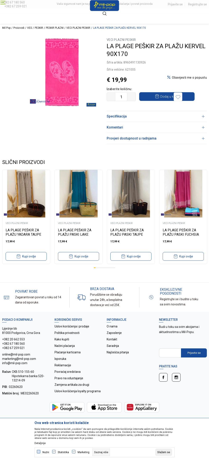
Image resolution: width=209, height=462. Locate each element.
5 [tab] (102, 276)
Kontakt (112, 348)
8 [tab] (107, 276)
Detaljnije (40, 443)
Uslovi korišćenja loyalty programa (78, 400)
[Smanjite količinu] (111, 96)
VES (29, 27)
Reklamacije (63, 374)
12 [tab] (114, 276)
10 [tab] (111, 276)
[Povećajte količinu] (131, 96)
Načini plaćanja (65, 354)
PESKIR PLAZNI (55, 27)
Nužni (45, 452)
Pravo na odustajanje (69, 387)
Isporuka (60, 367)
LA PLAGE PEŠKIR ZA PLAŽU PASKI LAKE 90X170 (74, 243)
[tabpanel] (26, 225)
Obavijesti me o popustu (189, 77)
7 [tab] (105, 276)
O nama (112, 335)
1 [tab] (94, 276)
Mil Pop (6, 27)
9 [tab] (109, 276)
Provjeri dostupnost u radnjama (156, 147)
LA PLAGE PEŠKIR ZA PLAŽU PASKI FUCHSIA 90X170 (181, 243)
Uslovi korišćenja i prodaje (72, 335)
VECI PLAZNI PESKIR (78, 27)
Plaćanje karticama (68, 361)
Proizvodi (18, 27)
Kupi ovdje (29, 265)
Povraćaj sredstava (68, 380)
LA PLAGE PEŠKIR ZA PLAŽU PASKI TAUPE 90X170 (127, 243)
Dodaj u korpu (174, 96)
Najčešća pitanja (118, 361)
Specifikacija (156, 125)
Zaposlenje (114, 341)
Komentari (156, 136)
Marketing (83, 452)
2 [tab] (96, 276)
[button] (112, 105)
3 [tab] (98, 276)
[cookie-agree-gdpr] (163, 452)
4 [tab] (100, 276)
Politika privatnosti (67, 341)
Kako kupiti (62, 348)
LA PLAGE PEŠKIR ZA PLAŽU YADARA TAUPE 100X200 (23, 243)
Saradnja (113, 354)
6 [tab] (103, 276)
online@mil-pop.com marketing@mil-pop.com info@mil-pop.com (19, 367)
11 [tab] (112, 276)
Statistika (63, 452)
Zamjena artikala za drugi (72, 393)
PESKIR (39, 27)
